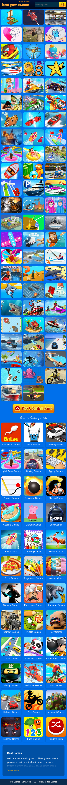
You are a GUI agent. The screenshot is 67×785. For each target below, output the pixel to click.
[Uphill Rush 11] (33, 147)
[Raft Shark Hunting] (11, 96)
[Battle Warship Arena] (11, 130)
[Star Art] (11, 28)
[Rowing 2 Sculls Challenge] (55, 164)
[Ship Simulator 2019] (11, 386)
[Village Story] (33, 267)
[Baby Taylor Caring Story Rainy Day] (55, 198)
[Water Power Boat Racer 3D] (55, 147)
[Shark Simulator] (55, 267)
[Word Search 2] (11, 233)
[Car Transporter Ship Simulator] (33, 335)
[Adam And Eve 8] (33, 62)
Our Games (15, 782)
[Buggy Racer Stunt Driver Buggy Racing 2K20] (55, 79)
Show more (13, 770)
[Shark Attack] (11, 284)
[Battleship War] (33, 284)
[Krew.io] (55, 284)
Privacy (41, 782)
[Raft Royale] (33, 369)
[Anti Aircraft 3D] (33, 45)
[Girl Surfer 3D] (55, 130)
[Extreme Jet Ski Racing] (55, 301)
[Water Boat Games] (33, 79)
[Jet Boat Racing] (55, 181)
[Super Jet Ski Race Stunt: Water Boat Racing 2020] (55, 318)
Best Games (51, 782)
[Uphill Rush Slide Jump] (11, 250)
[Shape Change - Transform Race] (33, 113)
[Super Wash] (55, 352)
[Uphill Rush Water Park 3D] (11, 147)
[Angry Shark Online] (33, 233)
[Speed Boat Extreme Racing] (11, 62)
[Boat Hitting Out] (55, 45)
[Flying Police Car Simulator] (33, 96)
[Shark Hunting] (11, 301)
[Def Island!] (33, 198)
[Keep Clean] (11, 79)
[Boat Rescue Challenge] (11, 164)
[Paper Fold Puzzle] (55, 28)
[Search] (47, 4)
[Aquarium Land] (33, 164)
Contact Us (26, 782)
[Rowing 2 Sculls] (55, 11)
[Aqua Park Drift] (11, 45)
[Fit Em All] (55, 62)
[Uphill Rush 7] (11, 352)
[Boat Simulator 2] (11, 335)
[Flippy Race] (33, 130)
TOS (34, 782)
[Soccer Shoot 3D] (33, 386)
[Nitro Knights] (33, 11)
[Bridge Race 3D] (11, 181)
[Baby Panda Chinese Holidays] (55, 96)
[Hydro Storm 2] (11, 198)
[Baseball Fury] (33, 216)
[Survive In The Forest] (33, 28)
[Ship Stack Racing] (55, 113)
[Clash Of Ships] (11, 318)
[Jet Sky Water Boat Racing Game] (33, 301)
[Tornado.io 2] (11, 216)
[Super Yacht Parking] (33, 181)
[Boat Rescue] (55, 216)
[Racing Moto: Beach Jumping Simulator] (55, 369)
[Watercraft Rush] (11, 267)
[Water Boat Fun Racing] (11, 369)
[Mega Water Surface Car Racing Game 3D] (55, 335)
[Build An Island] (33, 318)
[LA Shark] (33, 250)
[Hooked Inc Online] (55, 233)
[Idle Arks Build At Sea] (11, 11)
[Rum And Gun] (33, 352)
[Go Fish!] (55, 250)
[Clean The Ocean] (11, 113)
